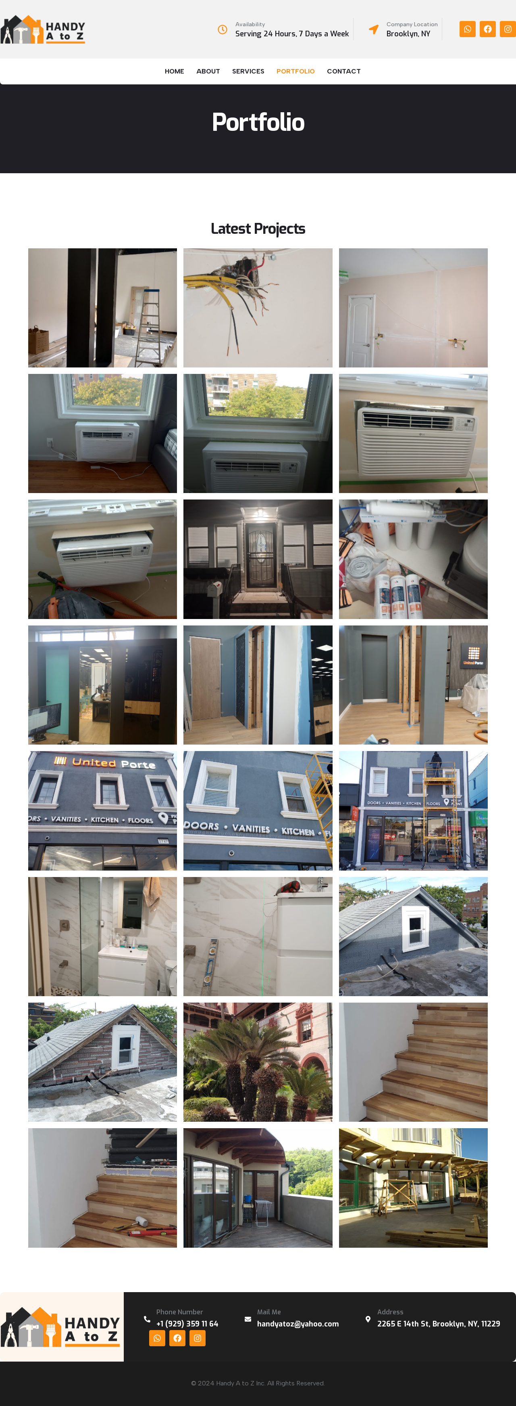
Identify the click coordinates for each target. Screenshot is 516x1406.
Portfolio (296, 71)
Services (248, 71)
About (208, 71)
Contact (344, 71)
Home (174, 71)
